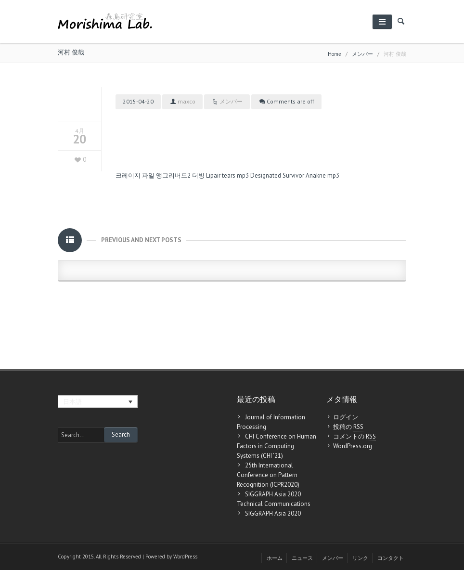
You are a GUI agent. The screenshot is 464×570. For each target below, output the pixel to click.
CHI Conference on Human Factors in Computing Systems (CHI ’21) (276, 446)
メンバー (362, 54)
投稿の (348, 427)
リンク (360, 558)
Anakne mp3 (322, 175)
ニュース (302, 558)
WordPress (185, 556)
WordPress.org (352, 446)
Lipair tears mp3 (227, 175)
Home (334, 54)
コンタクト (390, 558)
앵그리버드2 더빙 (180, 175)
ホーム (275, 558)
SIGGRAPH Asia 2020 (273, 513)
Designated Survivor (277, 175)
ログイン (345, 417)
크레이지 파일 (135, 175)
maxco (186, 101)
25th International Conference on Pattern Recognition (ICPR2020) (268, 475)
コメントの (354, 436)
